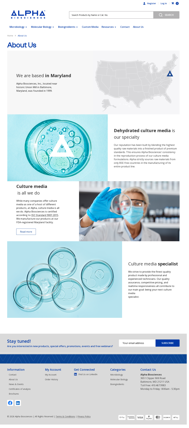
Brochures (14, 393)
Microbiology (17, 27)
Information (16, 370)
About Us (138, 27)
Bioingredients (66, 27)
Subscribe (168, 343)
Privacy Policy (84, 416)
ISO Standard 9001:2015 (44, 215)
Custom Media (90, 27)
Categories (118, 370)
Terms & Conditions (65, 416)
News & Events (16, 384)
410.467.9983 (158, 385)
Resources (107, 27)
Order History (51, 379)
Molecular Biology (41, 27)
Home (10, 35)
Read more (26, 231)
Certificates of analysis (20, 389)
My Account (53, 370)
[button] (22, 232)
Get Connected (84, 370)
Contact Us (148, 370)
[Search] (166, 15)
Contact (125, 27)
